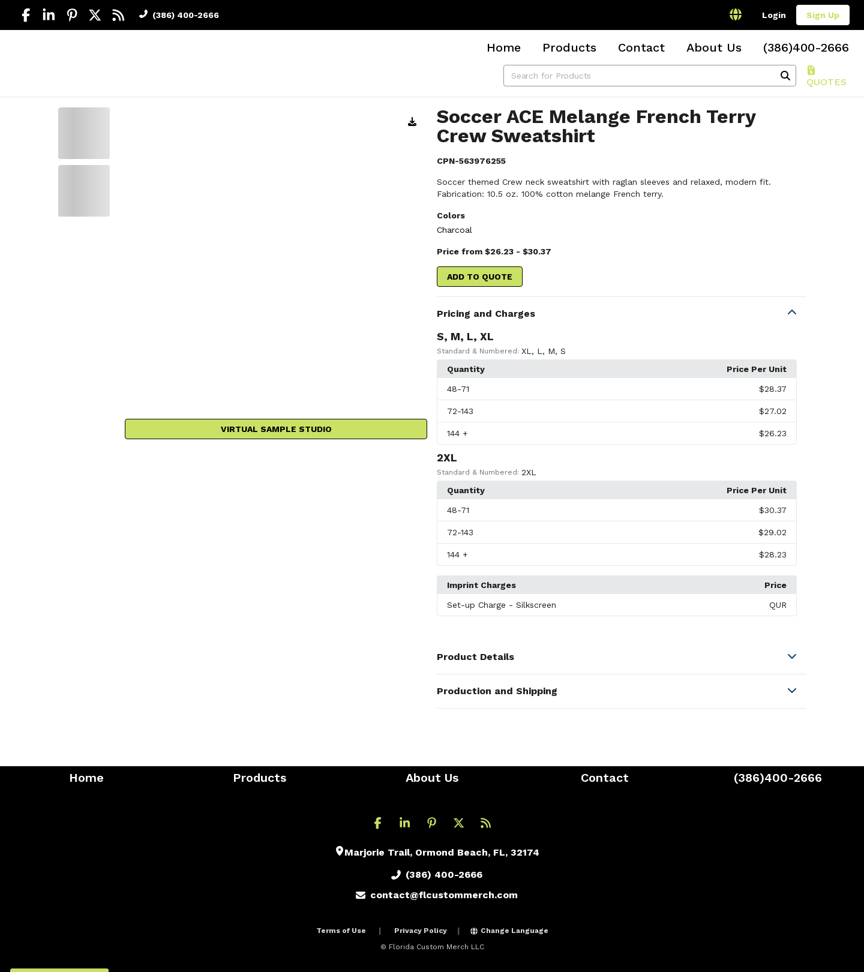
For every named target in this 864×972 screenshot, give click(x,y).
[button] (621, 314)
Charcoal (454, 230)
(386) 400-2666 (179, 15)
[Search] (785, 75)
